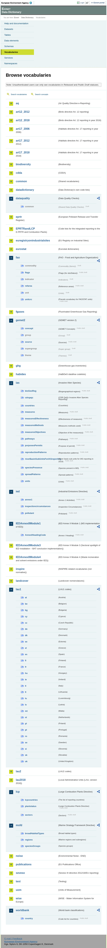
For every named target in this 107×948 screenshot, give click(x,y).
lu (26, 698)
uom (18, 889)
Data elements (11, 40)
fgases (20, 311)
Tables (7, 35)
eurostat (21, 249)
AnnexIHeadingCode (35, 535)
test (18, 881)
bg (26, 610)
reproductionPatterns (36, 452)
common (21, 181)
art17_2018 (23, 152)
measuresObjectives (35, 432)
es (26, 654)
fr (25, 667)
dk (26, 635)
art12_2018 (23, 120)
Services (8, 58)
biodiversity (23, 164)
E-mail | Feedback (13, 938)
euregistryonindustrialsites (33, 240)
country (29, 918)
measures (30, 412)
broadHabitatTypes (34, 833)
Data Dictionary (27, 18)
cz (26, 623)
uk (26, 761)
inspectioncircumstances (38, 506)
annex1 (28, 499)
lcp (18, 791)
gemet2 (20, 320)
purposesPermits (33, 445)
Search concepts (41, 94)
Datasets (8, 29)
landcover (22, 580)
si (26, 749)
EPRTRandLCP (25, 228)
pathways (30, 438)
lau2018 (21, 779)
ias (17, 382)
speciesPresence (33, 467)
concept (29, 328)
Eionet (16, 18)
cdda (19, 172)
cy (26, 616)
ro (26, 736)
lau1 (18, 589)
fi (25, 660)
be (26, 604)
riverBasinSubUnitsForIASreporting (41, 459)
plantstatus (30, 806)
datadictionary (25, 189)
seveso (20, 872)
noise (19, 855)
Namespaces (10, 63)
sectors (29, 815)
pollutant (29, 513)
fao (18, 257)
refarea (28, 286)
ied (18, 491)
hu (26, 673)
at (26, 597)
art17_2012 (23, 140)
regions (29, 839)
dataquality (23, 198)
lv (26, 704)
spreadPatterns (32, 474)
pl (26, 723)
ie (26, 679)
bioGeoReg (30, 391)
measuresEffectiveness (37, 418)
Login (82, 3)
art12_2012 (23, 111)
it (25, 686)
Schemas (9, 46)
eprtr (19, 216)
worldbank (22, 910)
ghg (18, 365)
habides (21, 374)
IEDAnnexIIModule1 (28, 523)
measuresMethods (34, 425)
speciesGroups (32, 846)
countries (30, 405)
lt (25, 692)
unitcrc (28, 299)
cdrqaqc (29, 397)
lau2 (18, 771)
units (27, 481)
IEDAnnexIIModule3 (28, 545)
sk (26, 755)
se (26, 742)
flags (27, 272)
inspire (20, 569)
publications (23, 864)
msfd (19, 825)
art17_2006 (23, 128)
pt (26, 730)
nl (26, 717)
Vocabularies (11, 52)
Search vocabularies (19, 94)
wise (19, 898)
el (26, 648)
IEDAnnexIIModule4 (28, 557)
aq (17, 103)
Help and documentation (16, 23)
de (26, 629)
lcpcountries (31, 800)
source (28, 342)
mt (26, 711)
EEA (17, 3)
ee (26, 641)
